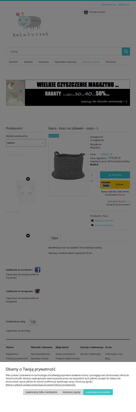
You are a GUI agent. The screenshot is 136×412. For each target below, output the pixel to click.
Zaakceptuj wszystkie (98, 392)
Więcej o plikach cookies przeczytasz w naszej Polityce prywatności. (41, 384)
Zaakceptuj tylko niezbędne (41, 392)
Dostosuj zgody (71, 392)
